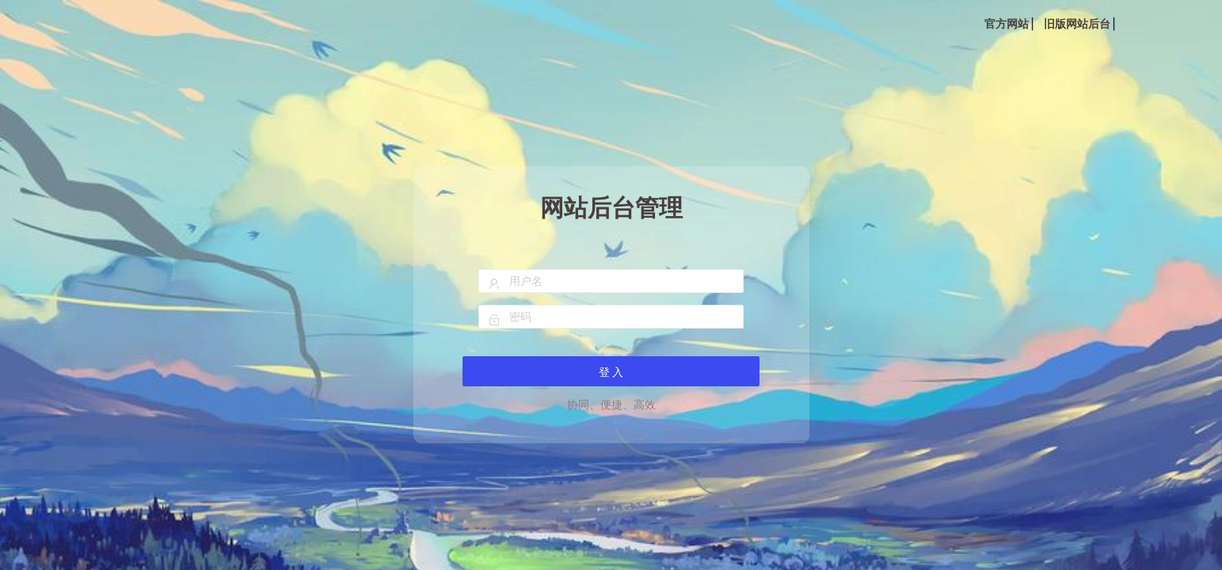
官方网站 (1006, 23)
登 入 (611, 372)
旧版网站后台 (1077, 23)
